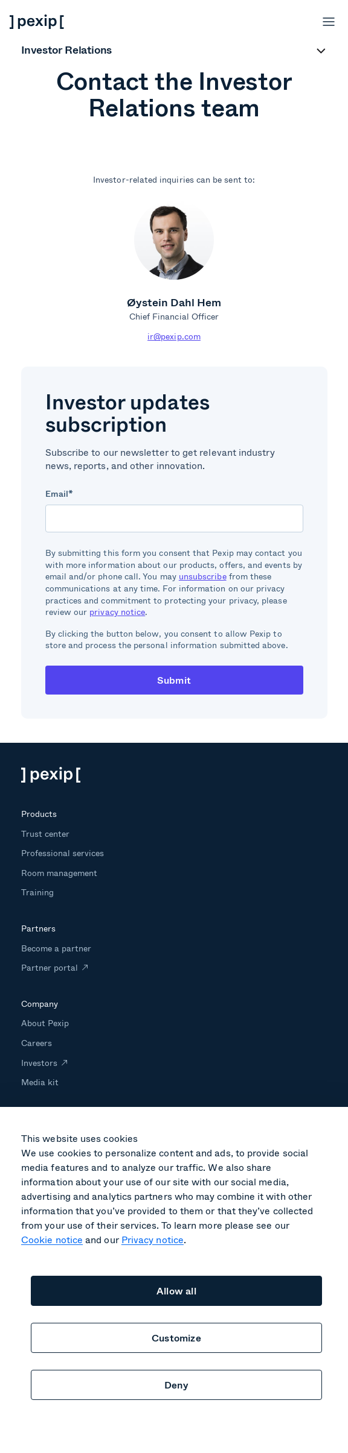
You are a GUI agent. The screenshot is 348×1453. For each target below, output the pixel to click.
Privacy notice (152, 1239)
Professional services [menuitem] (63, 852)
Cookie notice (52, 1239)
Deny (176, 1384)
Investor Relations (66, 50)
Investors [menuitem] (39, 1062)
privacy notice (117, 611)
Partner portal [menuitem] (50, 967)
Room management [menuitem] (59, 872)
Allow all (176, 1290)
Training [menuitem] (37, 892)
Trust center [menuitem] (45, 833)
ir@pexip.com (174, 336)
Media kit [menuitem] (40, 1082)
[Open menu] (329, 22)
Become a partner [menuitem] (56, 948)
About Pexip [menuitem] (45, 1022)
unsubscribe (203, 576)
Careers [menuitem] (36, 1042)
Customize (176, 1337)
